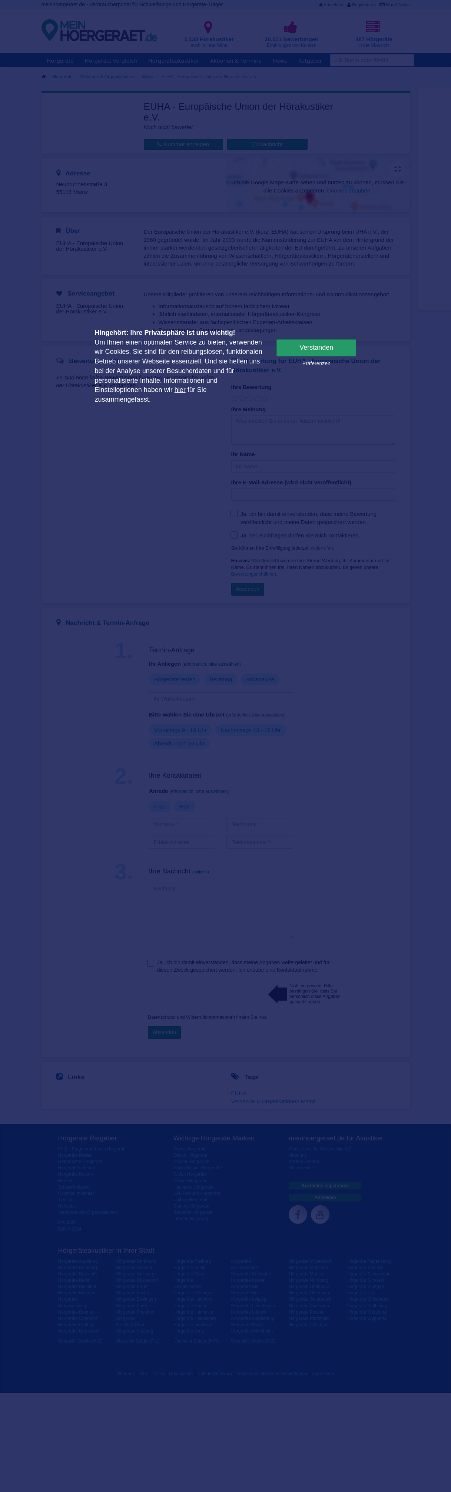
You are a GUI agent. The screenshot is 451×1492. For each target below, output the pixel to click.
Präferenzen (316, 363)
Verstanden (316, 347)
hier (180, 389)
